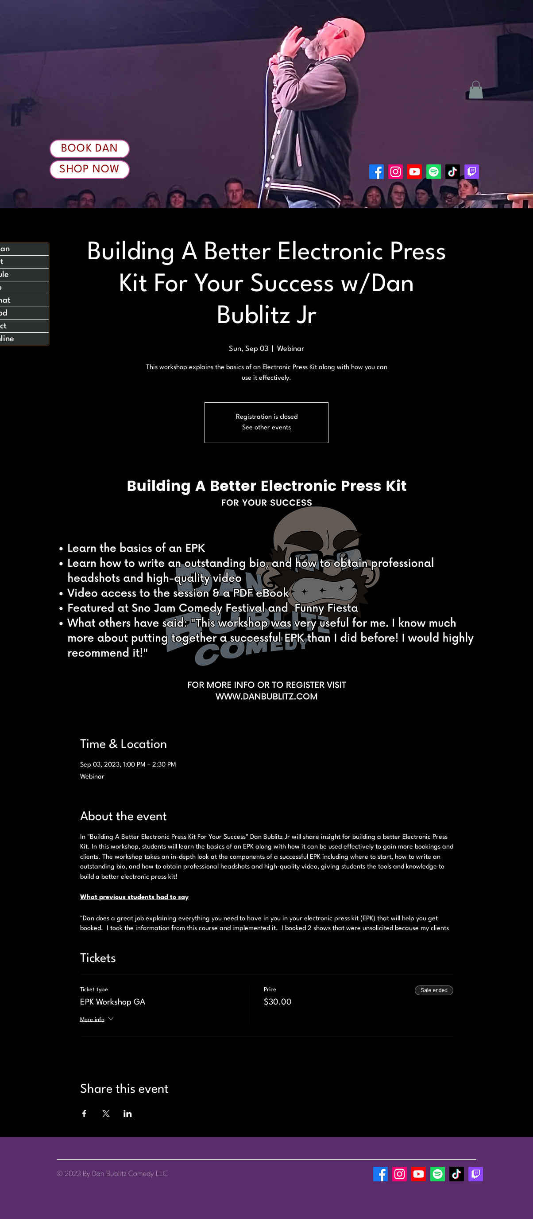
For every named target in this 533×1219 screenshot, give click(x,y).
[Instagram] (395, 171)
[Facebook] (376, 171)
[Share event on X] (106, 1113)
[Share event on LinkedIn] (128, 1113)
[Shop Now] (90, 169)
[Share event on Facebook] (84, 1113)
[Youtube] (414, 171)
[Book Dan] (90, 149)
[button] (475, 90)
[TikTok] (452, 171)
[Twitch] (471, 171)
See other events (266, 428)
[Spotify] (433, 171)
